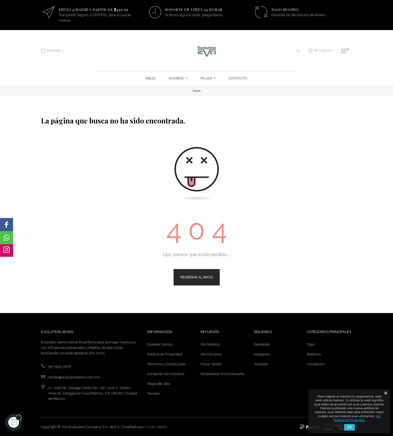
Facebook (261, 344)
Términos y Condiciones (166, 363)
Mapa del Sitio (158, 383)
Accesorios (315, 363)
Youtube (260, 363)
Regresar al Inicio (196, 276)
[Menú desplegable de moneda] (52, 50)
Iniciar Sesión (211, 363)
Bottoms (314, 354)
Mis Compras (211, 354)
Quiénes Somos (159, 344)
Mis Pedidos (210, 344)
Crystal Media (156, 426)
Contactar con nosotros (165, 373)
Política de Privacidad (164, 354)
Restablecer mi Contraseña (222, 373)
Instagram (262, 354)
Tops (310, 344)
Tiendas (153, 393)
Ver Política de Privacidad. (357, 418)
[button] (6, 224)
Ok (349, 427)
